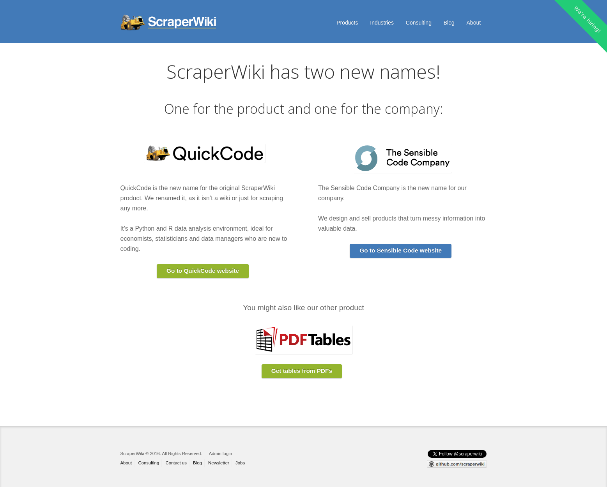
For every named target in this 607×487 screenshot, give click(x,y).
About (474, 22)
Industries (382, 22)
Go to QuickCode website (202, 270)
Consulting (419, 22)
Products (347, 22)
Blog (449, 22)
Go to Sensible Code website (400, 250)
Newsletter (218, 463)
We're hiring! (587, 19)
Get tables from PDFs (301, 370)
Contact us (175, 463)
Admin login (220, 453)
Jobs (240, 463)
